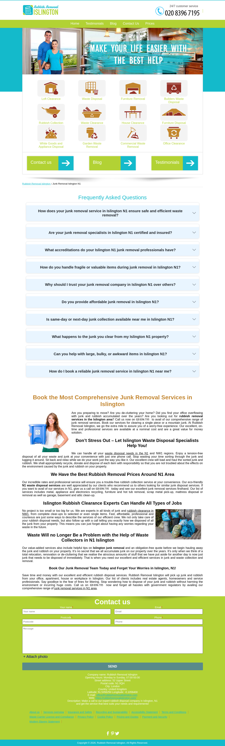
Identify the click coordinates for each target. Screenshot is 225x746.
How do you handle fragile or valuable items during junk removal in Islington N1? (110, 267)
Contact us (52, 163)
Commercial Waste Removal (133, 143)
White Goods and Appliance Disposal (51, 143)
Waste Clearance (92, 121)
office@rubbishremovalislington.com (116, 695)
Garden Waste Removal (92, 143)
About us (35, 712)
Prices (149, 23)
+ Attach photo (35, 656)
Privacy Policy (86, 716)
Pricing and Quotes (128, 716)
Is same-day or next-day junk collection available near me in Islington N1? (110, 319)
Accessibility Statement (144, 712)
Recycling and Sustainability (112, 712)
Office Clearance (174, 142)
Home (75, 23)
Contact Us (131, 23)
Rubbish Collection (51, 121)
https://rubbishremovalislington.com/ (115, 697)
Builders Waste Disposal (174, 99)
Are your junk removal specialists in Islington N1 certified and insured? (110, 233)
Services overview (53, 712)
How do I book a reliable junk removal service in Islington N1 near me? (110, 371)
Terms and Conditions (173, 712)
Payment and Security (154, 716)
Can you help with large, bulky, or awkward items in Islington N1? (110, 354)
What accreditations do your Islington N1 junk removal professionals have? (110, 250)
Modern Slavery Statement (45, 721)
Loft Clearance (51, 97)
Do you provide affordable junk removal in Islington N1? (110, 302)
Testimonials (176, 163)
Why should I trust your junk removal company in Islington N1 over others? (110, 285)
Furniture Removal (133, 97)
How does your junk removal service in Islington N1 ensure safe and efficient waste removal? (110, 213)
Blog (114, 163)
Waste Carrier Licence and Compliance (52, 716)
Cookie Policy (105, 716)
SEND (112, 666)
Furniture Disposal (174, 121)
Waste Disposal (92, 97)
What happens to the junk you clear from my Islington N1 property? (110, 337)
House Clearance (133, 121)
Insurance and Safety (80, 712)
